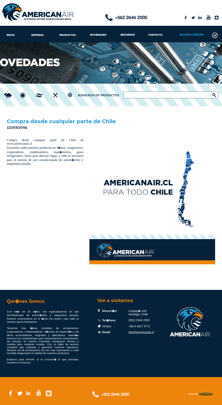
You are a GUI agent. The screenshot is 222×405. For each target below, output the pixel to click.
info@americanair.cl (141, 332)
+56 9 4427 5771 (139, 326)
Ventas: (107, 326)
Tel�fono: (109, 320)
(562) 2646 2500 (139, 320)
